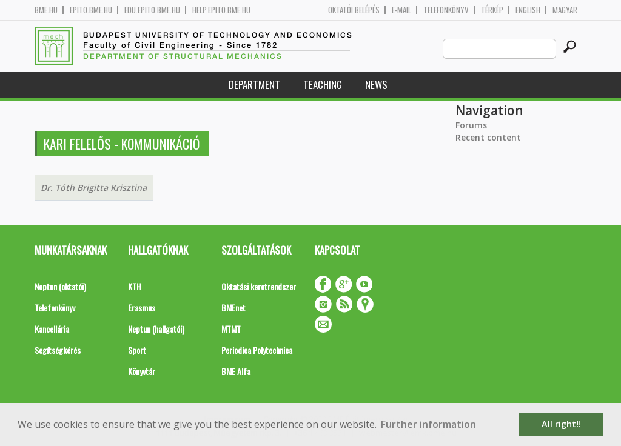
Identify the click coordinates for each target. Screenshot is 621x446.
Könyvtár (141, 371)
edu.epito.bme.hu (152, 10)
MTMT (231, 328)
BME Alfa (235, 371)
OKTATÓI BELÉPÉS (354, 10)
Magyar (564, 10)
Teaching (322, 84)
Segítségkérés (58, 350)
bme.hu (46, 10)
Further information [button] (428, 424)
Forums (471, 125)
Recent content (488, 137)
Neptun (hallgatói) (156, 328)
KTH (134, 286)
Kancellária (52, 328)
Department (254, 84)
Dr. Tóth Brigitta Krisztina (94, 187)
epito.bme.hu (91, 10)
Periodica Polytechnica (256, 350)
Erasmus (141, 307)
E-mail (401, 10)
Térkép (492, 10)
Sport (137, 350)
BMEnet (233, 307)
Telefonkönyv (446, 10)
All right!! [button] (561, 424)
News (376, 84)
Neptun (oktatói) (60, 286)
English (527, 10)
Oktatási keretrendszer (258, 286)
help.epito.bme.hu (221, 10)
